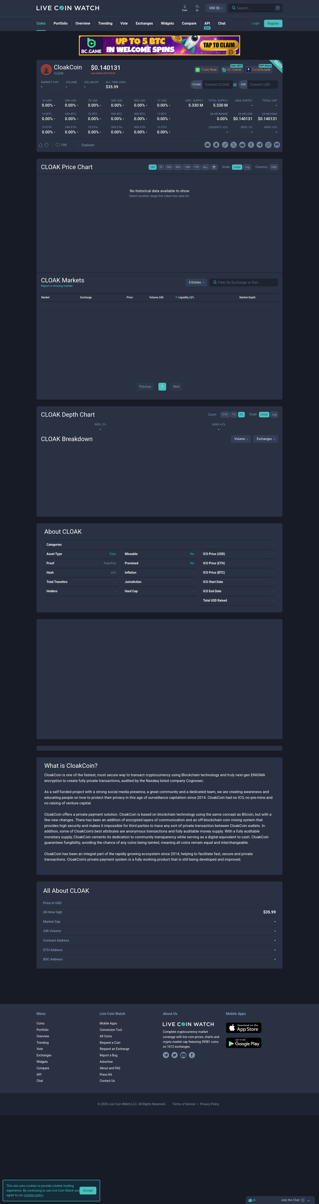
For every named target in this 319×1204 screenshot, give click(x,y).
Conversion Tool (111, 1030)
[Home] (191, 1024)
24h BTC (70, 113)
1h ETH (47, 127)
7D (161, 167)
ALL (205, 167)
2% (241, 414)
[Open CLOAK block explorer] (88, 145)
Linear (237, 167)
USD (273, 167)
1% (234, 414)
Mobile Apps (108, 1023)
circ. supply (194, 100)
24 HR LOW (245, 113)
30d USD (116, 100)
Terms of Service (184, 1104)
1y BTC (161, 113)
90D (178, 167)
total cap (269, 100)
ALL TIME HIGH (116, 82)
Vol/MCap (91, 82)
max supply (243, 100)
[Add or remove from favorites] (65, 145)
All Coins (106, 1036)
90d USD (139, 100)
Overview (43, 1036)
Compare (43, 1068)
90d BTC (139, 113)
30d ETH (116, 127)
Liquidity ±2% (218, 127)
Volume (239, 439)
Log (247, 167)
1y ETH (162, 127)
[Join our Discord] (183, 1055)
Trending (43, 1042)
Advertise (106, 1061)
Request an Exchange (114, 1049)
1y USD (162, 100)
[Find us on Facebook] (192, 1055)
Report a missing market (57, 285)
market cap (50, 82)
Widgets (42, 1061)
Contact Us (107, 1081)
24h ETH (70, 127)
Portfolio (43, 1030)
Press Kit (106, 1074)
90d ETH (139, 127)
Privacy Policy (209, 1104)
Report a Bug (108, 1055)
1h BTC (47, 113)
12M (187, 167)
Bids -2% (247, 127)
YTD (196, 167)
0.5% (225, 414)
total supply (218, 100)
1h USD (47, 100)
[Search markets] (213, 282)
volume (71, 82)
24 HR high (269, 113)
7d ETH (93, 127)
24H (152, 167)
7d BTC (92, 113)
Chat (40, 1081)
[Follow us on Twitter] (174, 1055)
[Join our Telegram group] (166, 1055)
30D (169, 167)
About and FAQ (110, 1068)
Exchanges (264, 439)
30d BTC (116, 113)
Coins (40, 1023)
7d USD (93, 100)
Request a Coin (110, 1042)
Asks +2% (270, 127)
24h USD (70, 100)
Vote (40, 1049)
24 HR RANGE (219, 113)
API (39, 1074)
